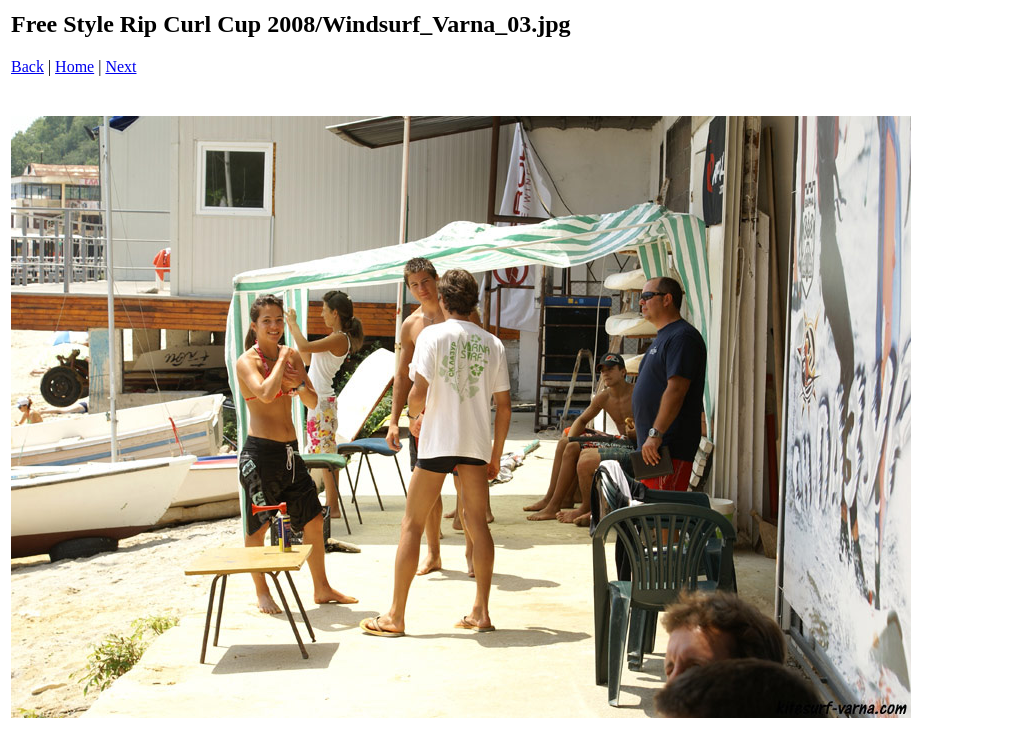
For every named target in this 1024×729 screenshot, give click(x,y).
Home (74, 66)
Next (120, 66)
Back (27, 66)
